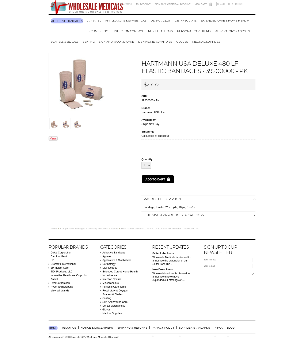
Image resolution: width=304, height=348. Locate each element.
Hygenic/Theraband (62, 286)
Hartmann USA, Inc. (153, 112)
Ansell (54, 279)
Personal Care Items (193, 31)
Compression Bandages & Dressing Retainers (83, 228)
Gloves (182, 41)
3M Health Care (60, 267)
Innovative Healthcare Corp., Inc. (69, 275)
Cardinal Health (59, 256)
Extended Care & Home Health (225, 20)
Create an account (178, 4)
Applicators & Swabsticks (125, 20)
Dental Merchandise (155, 41)
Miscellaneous (160, 31)
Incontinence (98, 31)
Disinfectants (186, 20)
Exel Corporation (60, 283)
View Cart (201, 4)
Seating (89, 41)
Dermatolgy (160, 20)
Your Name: (210, 259)
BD (52, 260)
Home (54, 228)
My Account (143, 4)
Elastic (114, 228)
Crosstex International (63, 264)
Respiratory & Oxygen (232, 31)
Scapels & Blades (64, 41)
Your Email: (209, 266)
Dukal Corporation (61, 252)
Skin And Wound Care (116, 41)
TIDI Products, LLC (61, 271)
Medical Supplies (206, 41)
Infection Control (129, 31)
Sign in (159, 4)
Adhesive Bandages (67, 21)
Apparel (94, 20)
